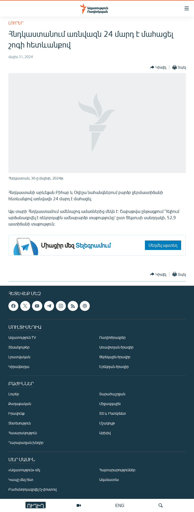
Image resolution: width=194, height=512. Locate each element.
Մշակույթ (107, 423)
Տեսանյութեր (18, 347)
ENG (119, 505)
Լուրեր (15, 22)
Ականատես (109, 479)
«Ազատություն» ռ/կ (24, 470)
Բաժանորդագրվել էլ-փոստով (32, 489)
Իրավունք (16, 413)
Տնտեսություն (19, 423)
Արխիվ (105, 433)
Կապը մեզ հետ (20, 479)
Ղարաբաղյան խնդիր (25, 442)
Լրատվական (19, 357)
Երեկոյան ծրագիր (114, 366)
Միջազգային (109, 403)
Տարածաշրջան (112, 394)
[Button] (158, 67)
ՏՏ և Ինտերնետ (112, 413)
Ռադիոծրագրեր (112, 337)
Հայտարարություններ (117, 470)
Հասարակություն (22, 433)
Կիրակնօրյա (18, 366)
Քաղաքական (19, 403)
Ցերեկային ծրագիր (114, 357)
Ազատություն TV (22, 337)
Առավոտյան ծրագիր (116, 347)
